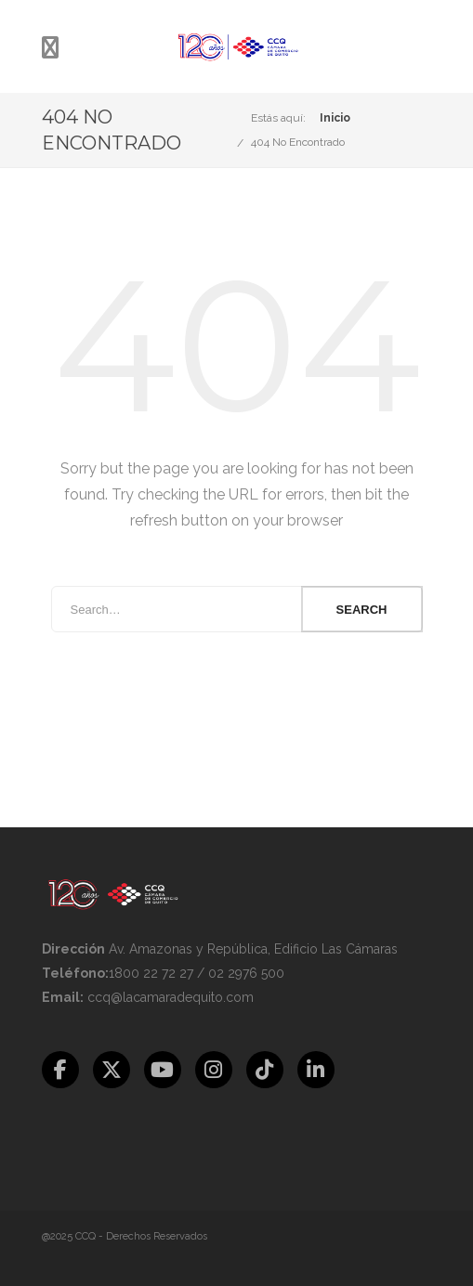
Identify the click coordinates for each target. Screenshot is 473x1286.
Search (362, 610)
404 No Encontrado (298, 142)
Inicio (335, 117)
